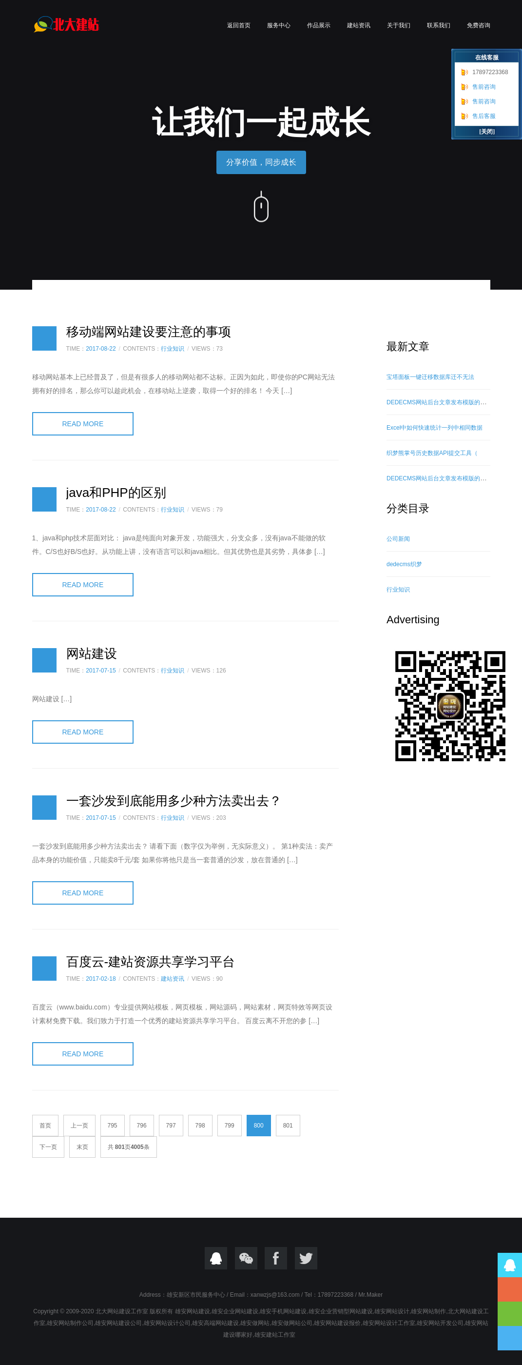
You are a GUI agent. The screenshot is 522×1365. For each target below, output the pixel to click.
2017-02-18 (101, 978)
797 (171, 1125)
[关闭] (487, 131)
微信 (246, 1258)
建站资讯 (358, 25)
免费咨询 (478, 25)
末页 (82, 1147)
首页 (45, 1125)
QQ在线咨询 (510, 1265)
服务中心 (278, 25)
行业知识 (172, 348)
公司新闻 (398, 538)
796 (142, 1125)
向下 (261, 205)
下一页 (48, 1147)
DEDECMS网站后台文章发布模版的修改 (439, 402)
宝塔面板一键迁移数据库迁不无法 (430, 377)
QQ (216, 1258)
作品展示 (318, 25)
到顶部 (510, 1314)
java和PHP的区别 (116, 492)
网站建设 (91, 653)
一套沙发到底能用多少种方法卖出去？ (174, 800)
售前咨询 (484, 86)
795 (112, 1125)
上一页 (79, 1125)
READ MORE (83, 424)
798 (200, 1125)
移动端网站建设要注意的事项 (148, 331)
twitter (306, 1258)
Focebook (276, 1258)
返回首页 (239, 25)
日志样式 (44, 338)
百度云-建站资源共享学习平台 (150, 961)
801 (288, 1125)
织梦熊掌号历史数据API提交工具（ (432, 453)
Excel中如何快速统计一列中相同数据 (435, 427)
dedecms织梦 (404, 564)
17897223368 (490, 72)
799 (229, 1125)
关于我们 (398, 25)
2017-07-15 (101, 670)
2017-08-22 (101, 348)
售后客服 (484, 116)
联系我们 (438, 25)
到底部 (510, 1338)
